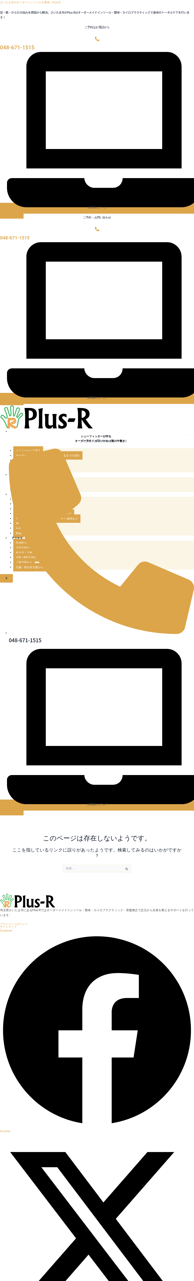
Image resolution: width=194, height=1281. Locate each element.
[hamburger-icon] (188, 432)
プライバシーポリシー (14, 925)
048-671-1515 (17, 47)
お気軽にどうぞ (97, 207)
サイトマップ (9, 928)
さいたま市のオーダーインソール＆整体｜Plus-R (32, 2)
